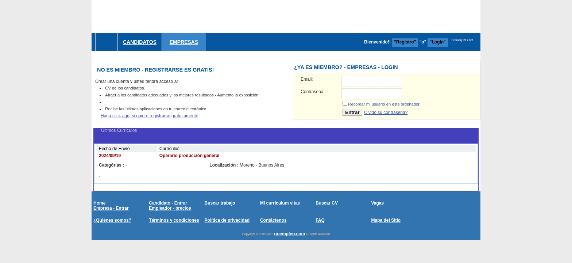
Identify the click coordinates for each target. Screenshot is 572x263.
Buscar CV (327, 203)
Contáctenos (273, 220)
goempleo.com (289, 233)
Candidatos (139, 42)
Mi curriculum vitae (280, 203)
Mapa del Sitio (386, 220)
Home (99, 203)
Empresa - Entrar (111, 208)
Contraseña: (312, 91)
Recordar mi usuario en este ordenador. (384, 104)
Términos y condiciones (174, 220)
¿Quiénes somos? (112, 220)
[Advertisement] (347, 16)
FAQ (320, 220)
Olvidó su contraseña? (385, 112)
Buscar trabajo (220, 203)
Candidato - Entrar (168, 203)
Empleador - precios (170, 208)
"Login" (438, 42)
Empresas (184, 42)
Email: (307, 79)
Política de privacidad (227, 220)
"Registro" (405, 42)
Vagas (377, 203)
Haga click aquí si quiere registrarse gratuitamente (149, 115)
